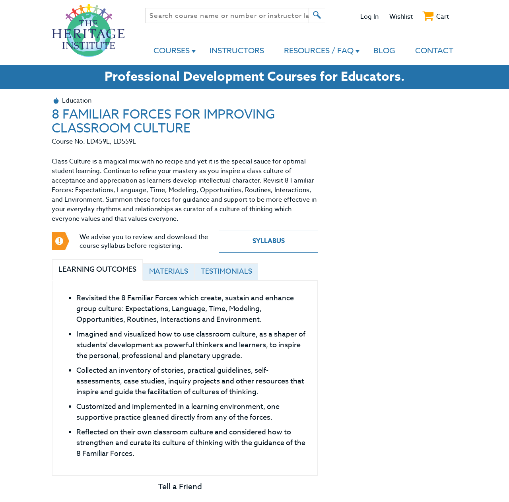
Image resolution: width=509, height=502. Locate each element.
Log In (369, 16)
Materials (168, 271)
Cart (442, 16)
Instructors (237, 50)
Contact (434, 50)
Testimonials (226, 271)
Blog (384, 50)
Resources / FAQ (319, 50)
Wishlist (401, 16)
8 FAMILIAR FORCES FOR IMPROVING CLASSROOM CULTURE (163, 121)
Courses (171, 50)
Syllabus (269, 241)
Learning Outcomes (97, 269)
